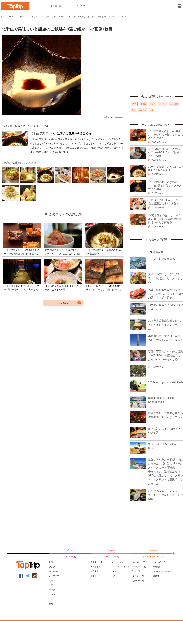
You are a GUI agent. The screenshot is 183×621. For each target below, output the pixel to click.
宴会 (133, 110)
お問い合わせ (138, 581)
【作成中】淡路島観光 (161, 258)
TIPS (113, 571)
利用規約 (157, 567)
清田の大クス (156, 367)
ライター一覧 (138, 576)
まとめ (52, 599)
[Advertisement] (37, 58)
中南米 (52, 590)
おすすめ (142, 110)
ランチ (152, 104)
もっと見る (63, 303)
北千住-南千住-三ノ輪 (54, 16)
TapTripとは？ (159, 562)
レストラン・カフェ (120, 567)
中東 (51, 585)
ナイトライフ (97, 567)
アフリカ (53, 594)
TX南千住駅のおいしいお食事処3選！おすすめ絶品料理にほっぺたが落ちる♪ (165, 219)
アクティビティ (98, 562)
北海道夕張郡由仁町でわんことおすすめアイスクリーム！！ (165, 324)
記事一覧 (56, 6)
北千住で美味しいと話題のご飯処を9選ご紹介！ (93, 16)
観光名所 (95, 571)
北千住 (134, 104)
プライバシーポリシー (163, 571)
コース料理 (174, 104)
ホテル (94, 576)
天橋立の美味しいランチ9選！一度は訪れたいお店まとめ (165, 278)
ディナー (162, 104)
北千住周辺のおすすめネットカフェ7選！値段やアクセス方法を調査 (165, 186)
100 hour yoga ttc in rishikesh (165, 382)
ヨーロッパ (54, 571)
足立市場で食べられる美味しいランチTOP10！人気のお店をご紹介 (165, 152)
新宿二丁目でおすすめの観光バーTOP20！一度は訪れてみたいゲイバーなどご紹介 (165, 355)
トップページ (7, 16)
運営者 (156, 576)
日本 (22, 16)
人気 (151, 110)
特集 (51, 604)
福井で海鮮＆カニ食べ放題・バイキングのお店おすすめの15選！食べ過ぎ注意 (165, 293)
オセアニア (54, 576)
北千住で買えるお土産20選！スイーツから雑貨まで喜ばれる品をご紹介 (165, 135)
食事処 (143, 104)
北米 (51, 581)
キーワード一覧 (139, 567)
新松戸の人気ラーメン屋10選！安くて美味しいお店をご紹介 (165, 495)
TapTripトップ (138, 562)
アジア (52, 567)
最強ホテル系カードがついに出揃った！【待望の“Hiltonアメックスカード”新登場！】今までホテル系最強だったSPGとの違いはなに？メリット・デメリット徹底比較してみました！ (165, 471)
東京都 (35, 16)
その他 (114, 576)
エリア (81, 6)
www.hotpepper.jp (116, 117)
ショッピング (117, 562)
